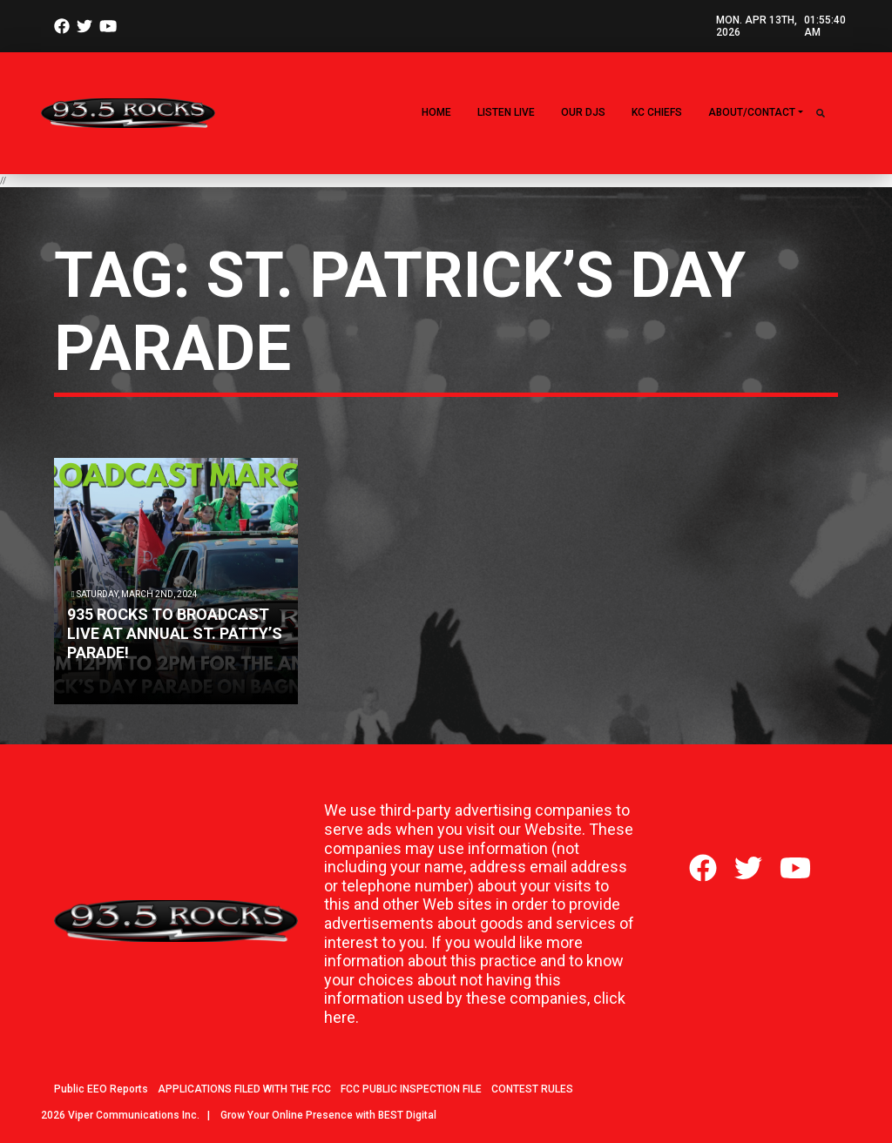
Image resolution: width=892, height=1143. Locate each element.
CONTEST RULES (532, 1089)
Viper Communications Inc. (133, 1115)
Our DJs (583, 112)
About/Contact (751, 112)
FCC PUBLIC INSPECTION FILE (411, 1089)
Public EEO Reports (101, 1089)
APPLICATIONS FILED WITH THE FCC (244, 1089)
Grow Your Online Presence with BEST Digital (328, 1115)
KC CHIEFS (657, 112)
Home (436, 112)
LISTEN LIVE (506, 112)
